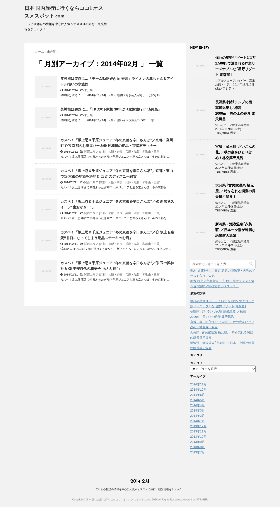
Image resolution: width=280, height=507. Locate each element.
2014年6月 (197, 394)
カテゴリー (197, 363)
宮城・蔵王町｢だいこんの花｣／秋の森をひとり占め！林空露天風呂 (235, 152)
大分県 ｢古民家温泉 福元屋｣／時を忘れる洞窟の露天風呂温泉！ (235, 191)
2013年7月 (197, 452)
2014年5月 (197, 400)
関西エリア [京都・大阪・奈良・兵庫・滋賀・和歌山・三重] (122, 151)
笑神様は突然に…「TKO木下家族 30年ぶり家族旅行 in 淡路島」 (110, 109)
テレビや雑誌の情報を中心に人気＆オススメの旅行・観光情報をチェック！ (140, 489)
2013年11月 (198, 431)
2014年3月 (197, 410)
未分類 (88, 90)
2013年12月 (198, 426)
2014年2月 (197, 415)
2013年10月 (198, 436)
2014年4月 (197, 405)
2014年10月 (198, 389)
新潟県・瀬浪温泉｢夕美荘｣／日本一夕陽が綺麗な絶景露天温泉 (235, 229)
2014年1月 (197, 421)
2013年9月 (197, 442)
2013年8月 (197, 447)
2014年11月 (198, 384)
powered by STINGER (195, 499)
